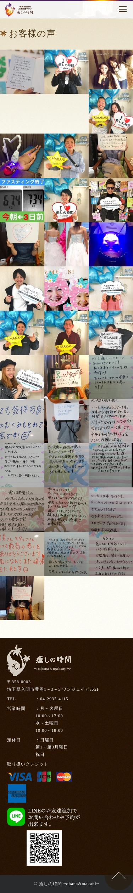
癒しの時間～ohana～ (19, 9)
